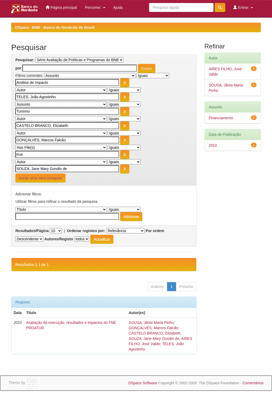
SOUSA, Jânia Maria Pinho (151, 322)
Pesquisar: (25, 60)
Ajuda (118, 7)
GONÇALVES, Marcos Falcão (153, 328)
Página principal (61, 7)
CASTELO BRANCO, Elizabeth (154, 333)
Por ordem (155, 231)
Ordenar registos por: (86, 231)
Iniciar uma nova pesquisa (40, 178)
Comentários (253, 383)
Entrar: (243, 7)
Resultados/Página (32, 231)
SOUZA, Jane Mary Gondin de (154, 338)
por (18, 68)
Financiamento (221, 118)
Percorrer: (95, 7)
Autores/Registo (58, 239)
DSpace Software (142, 383)
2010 (213, 145)
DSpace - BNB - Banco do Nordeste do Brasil (55, 27)
